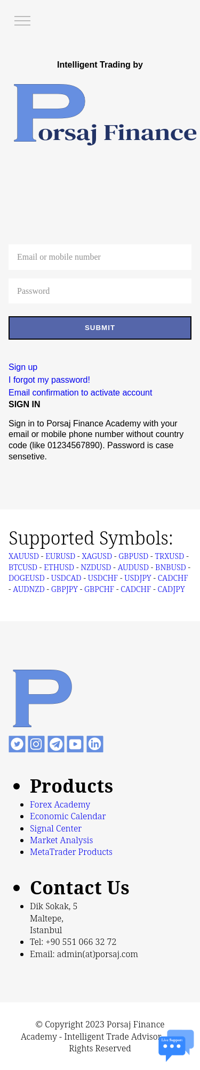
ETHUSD (59, 567)
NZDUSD (96, 567)
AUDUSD (133, 567)
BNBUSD (170, 567)
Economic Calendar (68, 816)
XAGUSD (97, 555)
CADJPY (171, 588)
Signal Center (56, 828)
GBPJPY (64, 588)
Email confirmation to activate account (80, 392)
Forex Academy (60, 804)
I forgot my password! (49, 379)
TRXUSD (169, 555)
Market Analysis (61, 840)
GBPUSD (133, 555)
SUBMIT (100, 328)
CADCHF (173, 577)
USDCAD (66, 577)
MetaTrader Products (71, 852)
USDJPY (137, 577)
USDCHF (103, 577)
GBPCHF (99, 588)
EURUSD (60, 555)
